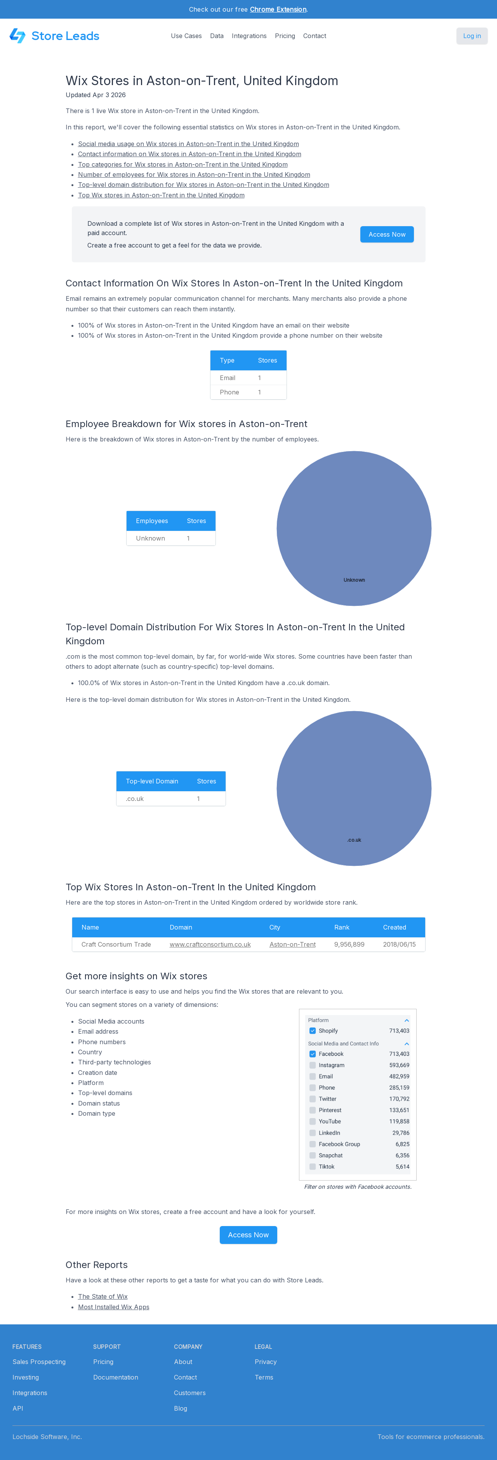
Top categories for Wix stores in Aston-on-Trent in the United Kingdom (183, 164)
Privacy (266, 1362)
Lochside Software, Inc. (47, 1437)
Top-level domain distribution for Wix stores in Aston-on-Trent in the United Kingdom (203, 184)
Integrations (249, 36)
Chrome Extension (278, 9)
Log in (472, 36)
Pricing (285, 36)
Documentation (115, 1377)
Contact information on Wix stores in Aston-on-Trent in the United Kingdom (189, 154)
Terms (264, 1377)
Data (217, 36)
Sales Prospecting (39, 1362)
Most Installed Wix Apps (113, 1307)
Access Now (387, 234)
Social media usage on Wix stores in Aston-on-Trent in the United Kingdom (188, 144)
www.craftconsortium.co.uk (210, 944)
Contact (314, 36)
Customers (190, 1393)
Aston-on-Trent (292, 944)
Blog (180, 1408)
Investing (25, 1377)
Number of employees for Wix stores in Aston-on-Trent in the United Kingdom (194, 174)
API (17, 1408)
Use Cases (186, 36)
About (183, 1362)
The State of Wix (103, 1296)
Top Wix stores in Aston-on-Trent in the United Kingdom (161, 195)
